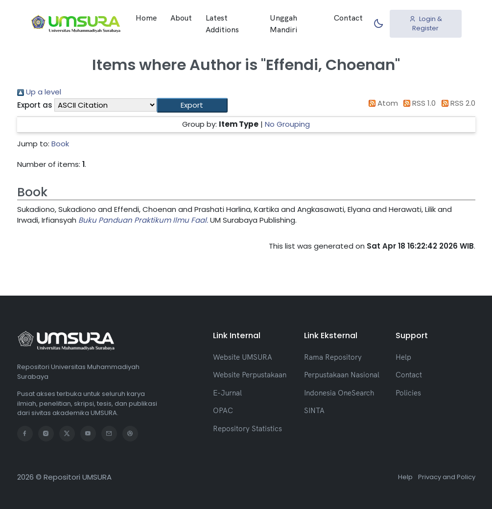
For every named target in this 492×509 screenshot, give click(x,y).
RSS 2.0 (456, 103)
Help (403, 357)
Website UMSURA (242, 357)
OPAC (223, 410)
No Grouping (287, 124)
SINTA (314, 410)
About (181, 18)
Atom (381, 103)
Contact (348, 18)
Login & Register (425, 23)
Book (60, 144)
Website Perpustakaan (249, 374)
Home (146, 18)
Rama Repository (333, 357)
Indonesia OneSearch (339, 392)
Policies (408, 392)
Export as (34, 105)
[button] (192, 105)
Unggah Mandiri (283, 23)
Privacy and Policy (446, 477)
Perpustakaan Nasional (341, 374)
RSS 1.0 (418, 103)
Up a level (39, 92)
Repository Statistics (247, 428)
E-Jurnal (227, 392)
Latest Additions (222, 23)
